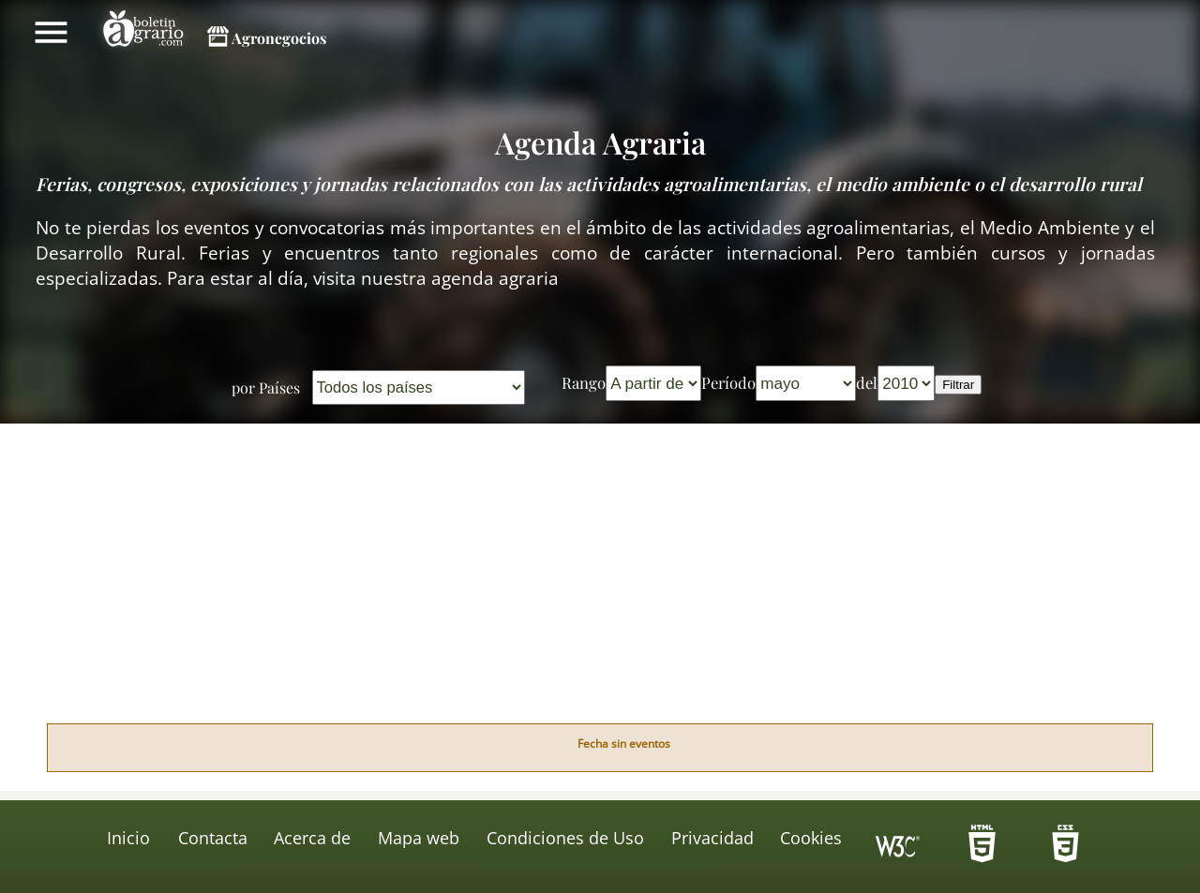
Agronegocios (279, 38)
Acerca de (312, 837)
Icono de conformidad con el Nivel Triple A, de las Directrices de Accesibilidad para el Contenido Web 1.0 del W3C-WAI (898, 849)
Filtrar (958, 385)
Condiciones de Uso (565, 837)
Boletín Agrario (143, 31)
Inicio (128, 837)
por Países (266, 387)
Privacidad (712, 837)
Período (728, 382)
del (867, 382)
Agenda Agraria (600, 142)
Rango (584, 382)
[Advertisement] (600, 583)
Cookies (811, 837)
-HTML (982, 849)
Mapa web (418, 837)
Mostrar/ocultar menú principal (51, 31)
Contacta (213, 837)
